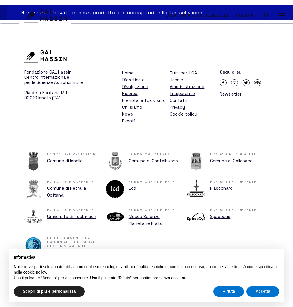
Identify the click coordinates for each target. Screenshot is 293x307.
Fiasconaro (221, 188)
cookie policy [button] (34, 272)
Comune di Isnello (65, 160)
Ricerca (244, 15)
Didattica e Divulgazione (198, 15)
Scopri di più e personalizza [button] (49, 291)
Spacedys (220, 216)
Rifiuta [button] (229, 291)
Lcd (132, 188)
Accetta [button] (263, 291)
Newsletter (230, 94)
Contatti (178, 100)
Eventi (128, 121)
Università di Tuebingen (71, 216)
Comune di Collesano (231, 160)
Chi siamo (132, 107)
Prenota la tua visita (143, 100)
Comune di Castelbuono (153, 160)
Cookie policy (183, 114)
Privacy (177, 107)
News (127, 114)
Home (128, 73)
